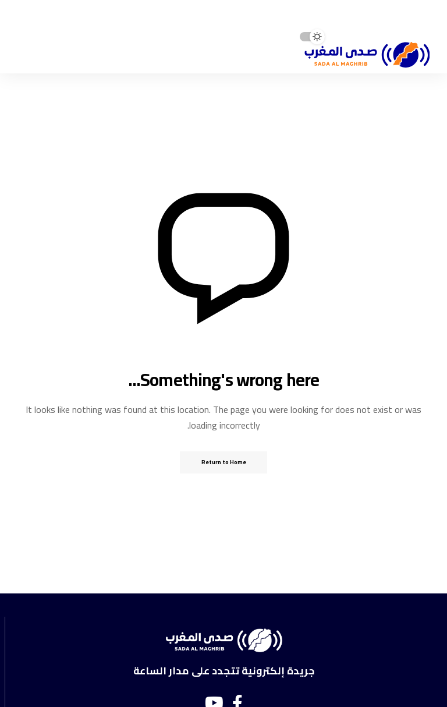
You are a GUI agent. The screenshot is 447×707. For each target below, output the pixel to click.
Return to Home (223, 462)
